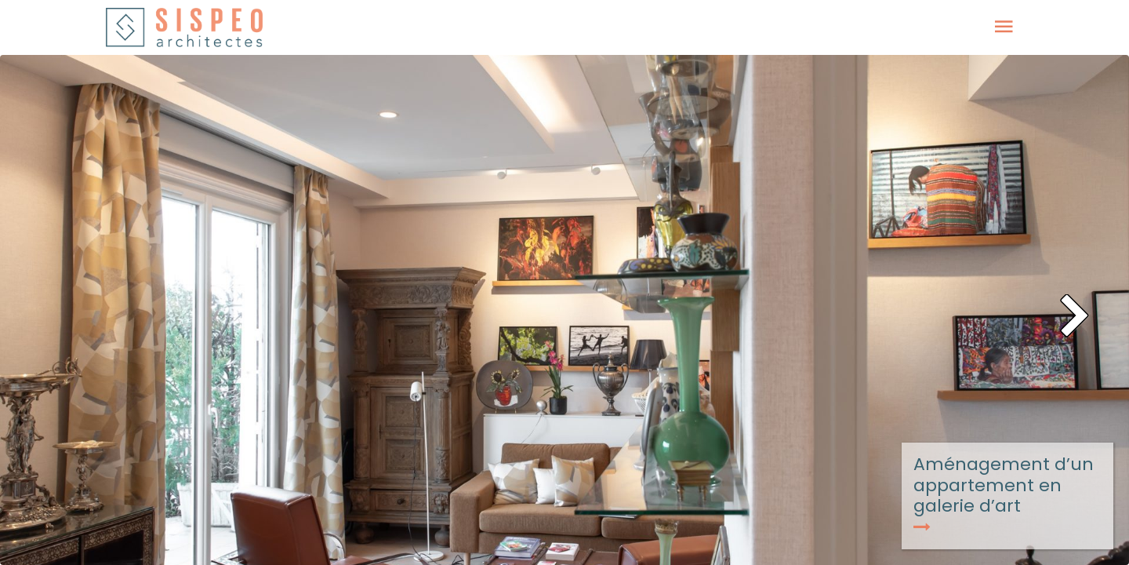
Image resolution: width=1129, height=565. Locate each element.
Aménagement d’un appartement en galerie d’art (1003, 493)
